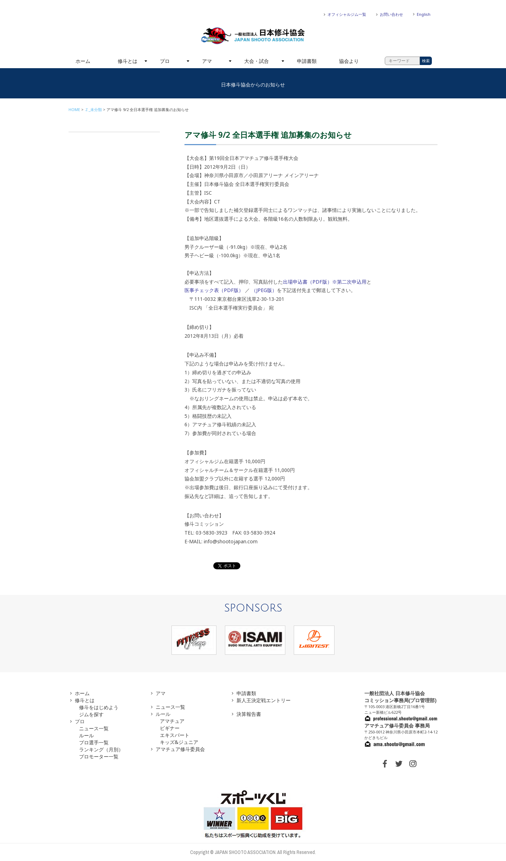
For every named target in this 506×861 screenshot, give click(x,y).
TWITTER (398, 763)
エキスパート (174, 735)
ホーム (83, 61)
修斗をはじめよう (98, 707)
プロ (165, 61)
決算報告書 (248, 714)
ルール (86, 735)
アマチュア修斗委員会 (180, 749)
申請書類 (307, 61)
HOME (74, 109)
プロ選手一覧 (94, 742)
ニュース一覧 (94, 728)
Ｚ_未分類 (93, 109)
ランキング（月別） (101, 749)
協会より (349, 61)
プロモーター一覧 (98, 756)
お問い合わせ (391, 14)
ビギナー (170, 728)
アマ (207, 61)
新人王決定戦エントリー (263, 700)
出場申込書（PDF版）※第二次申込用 (324, 281)
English (423, 14)
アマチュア (172, 721)
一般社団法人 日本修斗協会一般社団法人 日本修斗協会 (253, 36)
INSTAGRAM (413, 763)
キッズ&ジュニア (179, 742)
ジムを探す (91, 714)
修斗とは (127, 61)
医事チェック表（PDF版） (214, 290)
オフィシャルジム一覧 (346, 14)
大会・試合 (256, 61)
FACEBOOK (384, 763)
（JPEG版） (264, 290)
